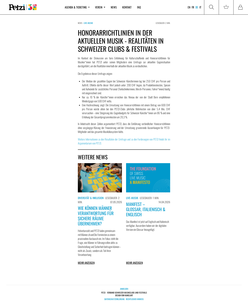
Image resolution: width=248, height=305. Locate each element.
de (196, 7)
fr (193, 7)
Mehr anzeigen (86, 263)
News (114, 7)
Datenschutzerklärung (114, 299)
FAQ (139, 7)
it (200, 7)
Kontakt (127, 7)
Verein (100, 7)
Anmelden (124, 288)
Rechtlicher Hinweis (135, 299)
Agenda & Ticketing (77, 7)
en (189, 7)
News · (81, 22)
